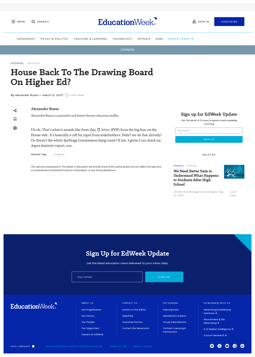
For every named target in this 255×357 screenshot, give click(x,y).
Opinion (166, 38)
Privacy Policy (142, 346)
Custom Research (215, 335)
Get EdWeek (170, 303)
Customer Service (132, 322)
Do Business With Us (217, 303)
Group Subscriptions (174, 322)
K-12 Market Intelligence (218, 329)
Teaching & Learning (113, 38)
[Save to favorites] (15, 119)
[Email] (107, 277)
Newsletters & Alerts (174, 316)
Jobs (181, 38)
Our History (88, 316)
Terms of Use (118, 346)
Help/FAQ (127, 316)
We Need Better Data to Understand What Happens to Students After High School (196, 178)
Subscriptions (171, 309)
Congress (58, 154)
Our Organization (91, 309)
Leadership (48, 38)
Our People (88, 322)
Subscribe (229, 21)
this (95, 129)
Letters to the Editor (134, 309)
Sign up (164, 276)
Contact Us (129, 303)
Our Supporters (90, 328)
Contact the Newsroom (135, 328)
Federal (17, 63)
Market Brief (203, 38)
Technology (145, 38)
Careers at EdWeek (92, 334)
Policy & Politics (77, 38)
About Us (87, 303)
